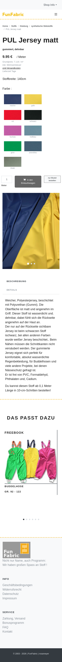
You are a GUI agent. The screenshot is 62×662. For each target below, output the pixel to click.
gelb (33, 100)
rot (12, 116)
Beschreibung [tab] (16, 281)
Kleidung (24, 26)
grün (12, 147)
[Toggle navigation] (55, 14)
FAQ (5, 627)
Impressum (9, 598)
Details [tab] (12, 290)
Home (5, 26)
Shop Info (49, 4)
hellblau (33, 132)
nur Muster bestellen (52, 179)
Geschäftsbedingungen (17, 585)
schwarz (33, 116)
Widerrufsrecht (11, 589)
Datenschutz (10, 594)
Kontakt (7, 631)
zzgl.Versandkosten (11, 68)
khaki (12, 163)
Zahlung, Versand (13, 618)
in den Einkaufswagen (28, 181)
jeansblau (33, 147)
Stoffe (14, 26)
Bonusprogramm (13, 622)
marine (12, 100)
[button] (28, 263)
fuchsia (12, 132)
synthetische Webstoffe (42, 26)
